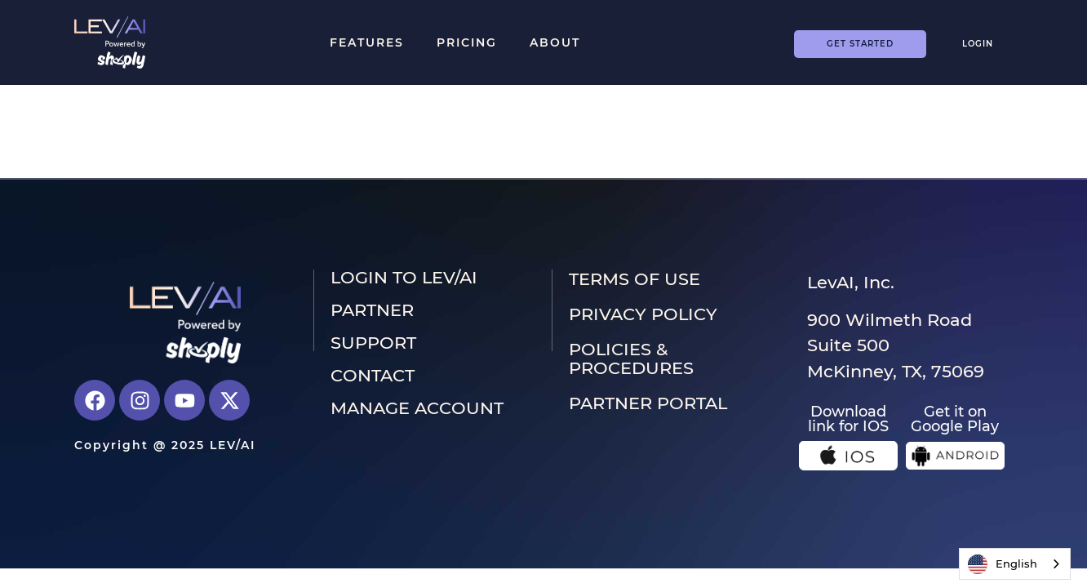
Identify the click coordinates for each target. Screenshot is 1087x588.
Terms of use (634, 279)
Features (367, 42)
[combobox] (1015, 564)
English (1002, 564)
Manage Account (417, 408)
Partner (372, 310)
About (555, 42)
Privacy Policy (643, 314)
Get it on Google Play (955, 419)
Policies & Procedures (631, 358)
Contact (373, 376)
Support (373, 343)
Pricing (467, 42)
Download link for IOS (848, 419)
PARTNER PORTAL (648, 403)
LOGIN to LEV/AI (404, 278)
